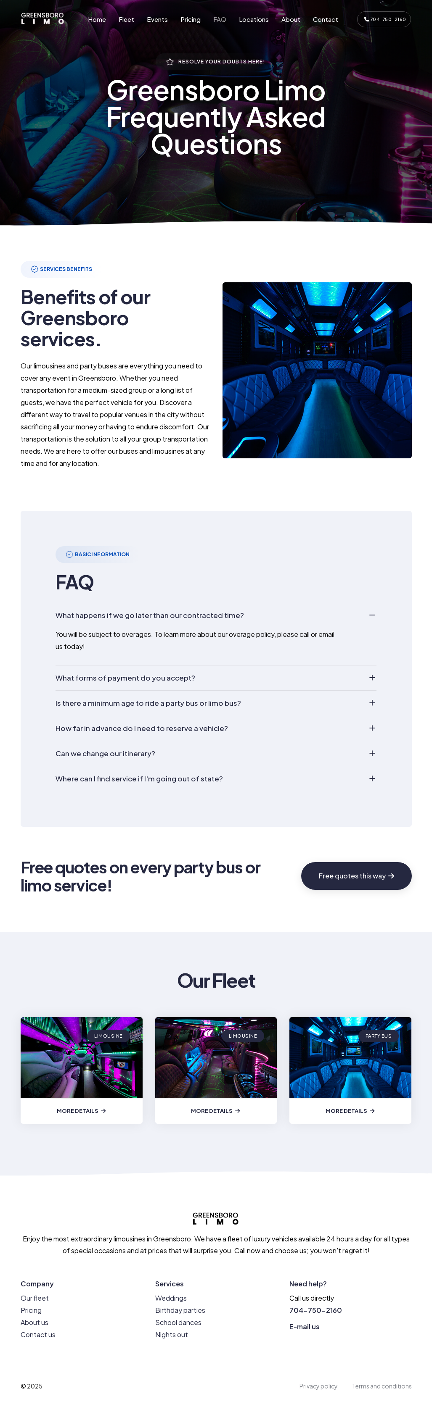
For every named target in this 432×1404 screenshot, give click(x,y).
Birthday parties (180, 1310)
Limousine (108, 1036)
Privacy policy (318, 1386)
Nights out (171, 1334)
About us (34, 1322)
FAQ (219, 19)
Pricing (190, 19)
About (290, 19)
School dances (178, 1322)
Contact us (38, 1334)
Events (157, 19)
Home (97, 19)
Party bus (379, 1036)
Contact (325, 19)
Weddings (171, 1298)
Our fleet (35, 1298)
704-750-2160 (385, 19)
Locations (254, 19)
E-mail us (304, 1326)
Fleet (126, 19)
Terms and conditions (382, 1386)
